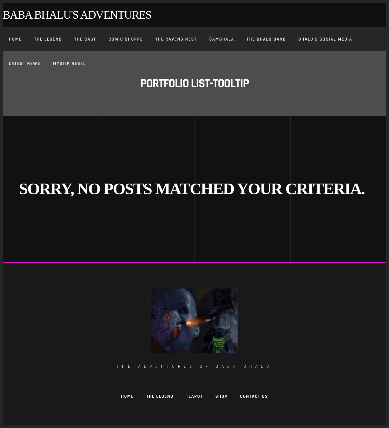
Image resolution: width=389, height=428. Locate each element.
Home (127, 396)
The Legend (159, 396)
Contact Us (254, 396)
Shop (221, 396)
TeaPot (194, 396)
